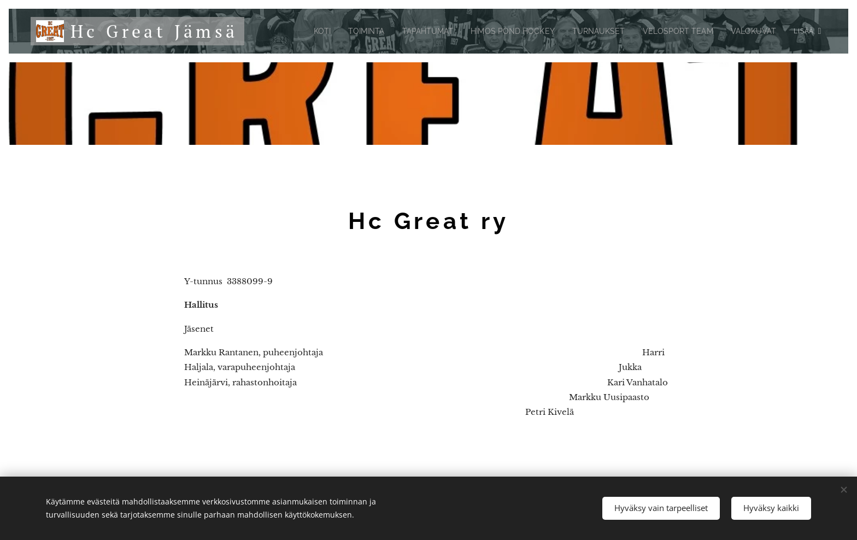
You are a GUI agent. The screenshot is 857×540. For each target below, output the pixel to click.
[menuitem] (294, 31)
